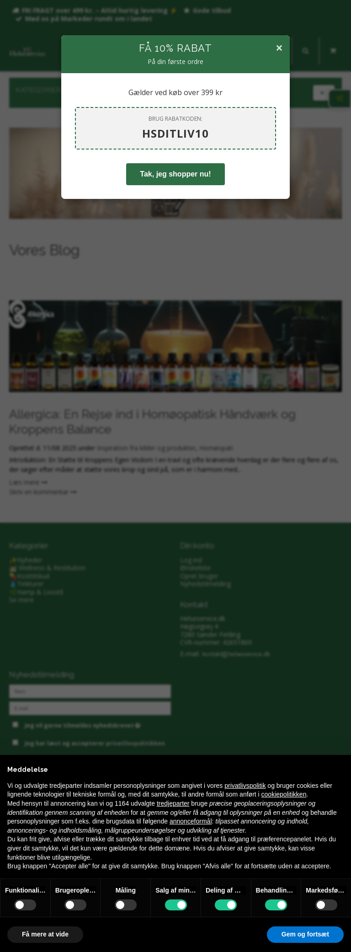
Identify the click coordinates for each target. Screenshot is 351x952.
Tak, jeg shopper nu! (175, 174)
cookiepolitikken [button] (284, 794)
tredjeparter (173, 803)
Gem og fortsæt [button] (305, 934)
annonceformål (191, 821)
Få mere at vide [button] (45, 934)
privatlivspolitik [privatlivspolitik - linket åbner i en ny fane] (245, 785)
